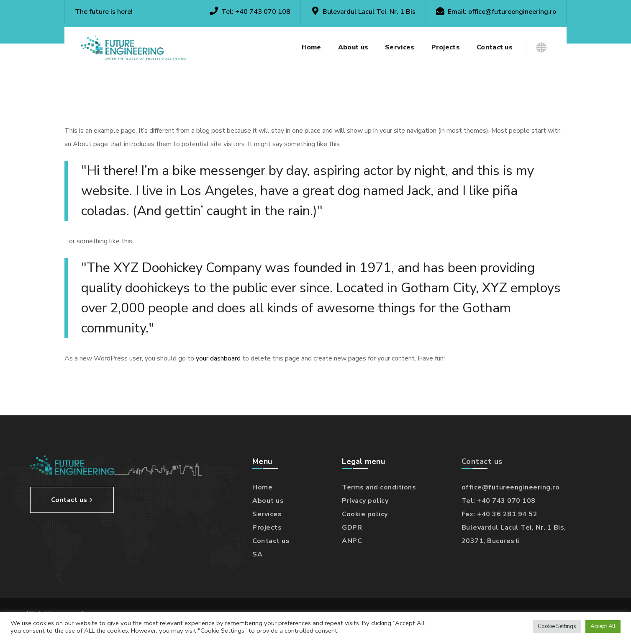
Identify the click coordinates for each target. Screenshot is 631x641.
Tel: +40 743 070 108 (499, 500)
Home (262, 487)
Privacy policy (365, 500)
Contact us (271, 541)
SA (257, 554)
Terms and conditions (379, 487)
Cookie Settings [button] (557, 626)
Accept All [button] (603, 626)
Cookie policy (365, 514)
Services (267, 514)
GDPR (352, 527)
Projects (267, 527)
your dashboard (218, 358)
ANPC (352, 541)
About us (268, 500)
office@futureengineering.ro (512, 11)
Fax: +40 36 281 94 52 (500, 514)
